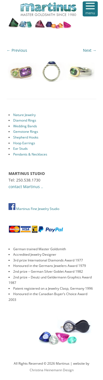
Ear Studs (20, 148)
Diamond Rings (24, 120)
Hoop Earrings (24, 143)
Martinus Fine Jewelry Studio (34, 208)
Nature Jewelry (24, 115)
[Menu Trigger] (90, 8)
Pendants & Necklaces (30, 154)
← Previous (17, 50)
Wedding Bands (25, 126)
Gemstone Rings (25, 131)
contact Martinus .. (26, 186)
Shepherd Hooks (25, 137)
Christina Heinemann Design (52, 370)
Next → (89, 50)
